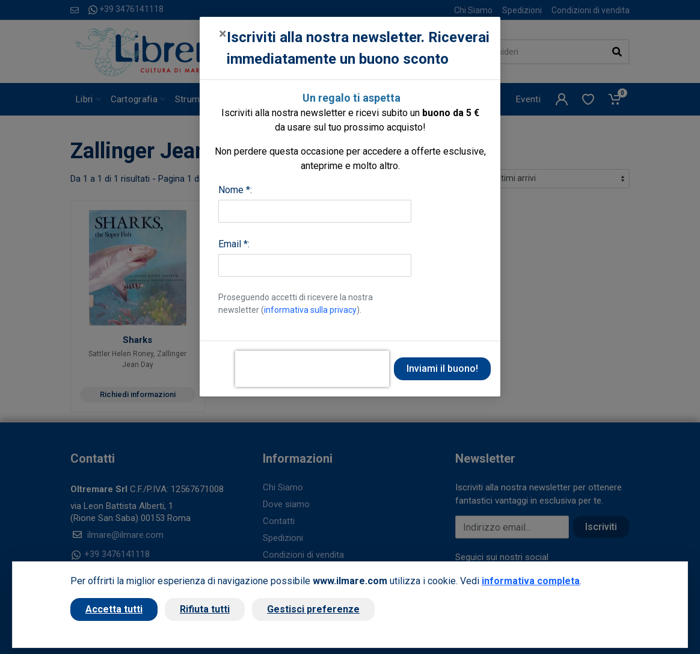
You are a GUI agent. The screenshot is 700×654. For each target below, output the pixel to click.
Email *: (234, 244)
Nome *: (235, 190)
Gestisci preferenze (313, 609)
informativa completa (531, 581)
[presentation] (312, 369)
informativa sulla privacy (310, 310)
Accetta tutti (114, 609)
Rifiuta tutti (205, 609)
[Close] (222, 34)
